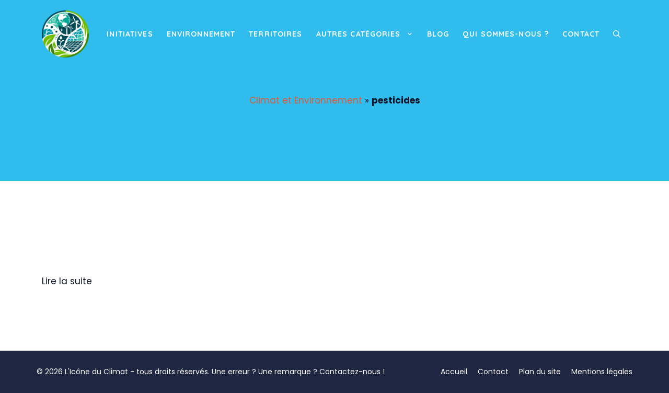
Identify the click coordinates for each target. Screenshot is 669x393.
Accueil (454, 371)
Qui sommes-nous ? (506, 34)
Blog (438, 34)
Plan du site (540, 371)
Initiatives (130, 34)
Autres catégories (368, 34)
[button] (616, 34)
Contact (580, 34)
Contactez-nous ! (352, 371)
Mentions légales (601, 371)
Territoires (275, 34)
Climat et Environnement (305, 100)
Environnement (201, 34)
